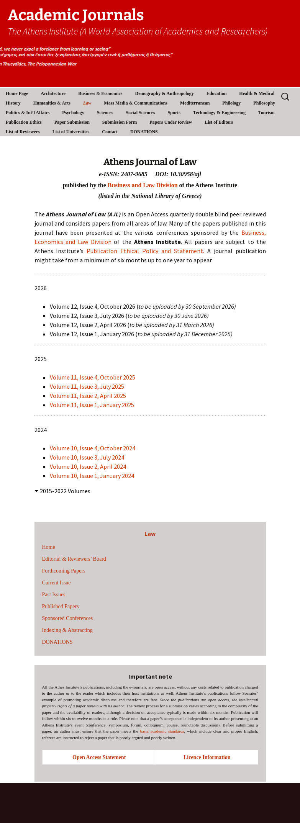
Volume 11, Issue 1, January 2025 (92, 405)
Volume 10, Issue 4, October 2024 (92, 448)
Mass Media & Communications (135, 103)
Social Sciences (140, 112)
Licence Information (207, 757)
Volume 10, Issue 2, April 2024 (88, 466)
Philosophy (264, 103)
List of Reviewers (23, 131)
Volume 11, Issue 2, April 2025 (88, 395)
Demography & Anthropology (164, 93)
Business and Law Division (143, 185)
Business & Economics (100, 93)
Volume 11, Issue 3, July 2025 (87, 386)
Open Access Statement (99, 757)
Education (217, 93)
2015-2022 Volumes (65, 491)
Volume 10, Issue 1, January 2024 (92, 475)
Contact (110, 131)
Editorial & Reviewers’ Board (74, 559)
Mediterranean (195, 103)
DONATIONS (144, 131)
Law (87, 103)
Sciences (105, 112)
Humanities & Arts (51, 103)
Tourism (266, 112)
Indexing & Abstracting (67, 630)
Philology (231, 103)
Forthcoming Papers (63, 571)
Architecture (53, 93)
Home (48, 547)
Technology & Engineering (219, 112)
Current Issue (56, 583)
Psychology (73, 112)
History (13, 103)
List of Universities (71, 131)
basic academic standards (162, 731)
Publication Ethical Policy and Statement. (145, 251)
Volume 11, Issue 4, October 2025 (92, 377)
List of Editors (219, 122)
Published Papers (60, 606)
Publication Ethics (24, 122)
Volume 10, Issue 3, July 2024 (87, 457)
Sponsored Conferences (67, 618)
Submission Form (119, 122)
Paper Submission (72, 122)
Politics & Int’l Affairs (27, 112)
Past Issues (54, 594)
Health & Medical (256, 93)
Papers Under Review (170, 122)
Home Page (17, 93)
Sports (174, 112)
